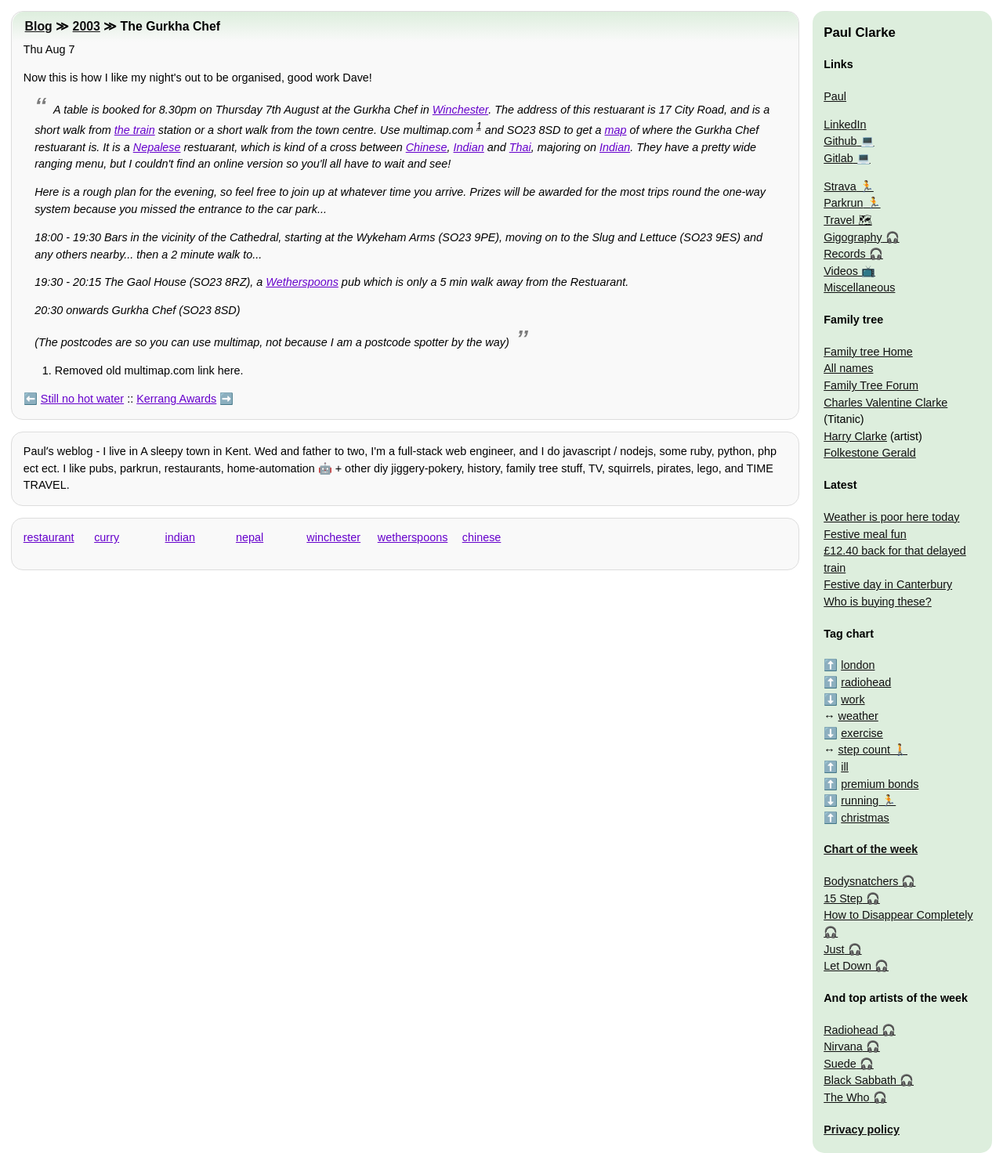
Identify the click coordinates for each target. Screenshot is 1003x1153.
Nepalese (157, 147)
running (859, 800)
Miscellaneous (859, 287)
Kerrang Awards (176, 398)
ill (845, 767)
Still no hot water (82, 398)
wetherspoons (413, 537)
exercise (862, 733)
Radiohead (851, 1030)
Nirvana (843, 1046)
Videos (841, 271)
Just (834, 949)
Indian (469, 147)
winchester (333, 537)
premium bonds (879, 784)
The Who (846, 1097)
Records (845, 254)
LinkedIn (845, 124)
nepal (249, 537)
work (852, 699)
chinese (482, 537)
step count (864, 749)
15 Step (843, 898)
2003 (86, 26)
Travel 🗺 (847, 220)
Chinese (426, 147)
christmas (865, 817)
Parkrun (843, 203)
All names (848, 368)
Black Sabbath (860, 1080)
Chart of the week (871, 849)
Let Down (847, 966)
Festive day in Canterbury (888, 584)
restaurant (49, 537)
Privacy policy (862, 1129)
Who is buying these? (878, 601)
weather (858, 716)
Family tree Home (868, 351)
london (857, 665)
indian (180, 537)
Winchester (460, 109)
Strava (840, 186)
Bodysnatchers (861, 881)
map (616, 130)
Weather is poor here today (891, 517)
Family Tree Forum (871, 385)
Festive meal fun (865, 534)
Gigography (853, 237)
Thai (520, 147)
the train (134, 130)
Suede (840, 1063)
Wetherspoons (302, 282)
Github (840, 141)
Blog (39, 26)
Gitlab (838, 158)
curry (106, 537)
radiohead (866, 682)
